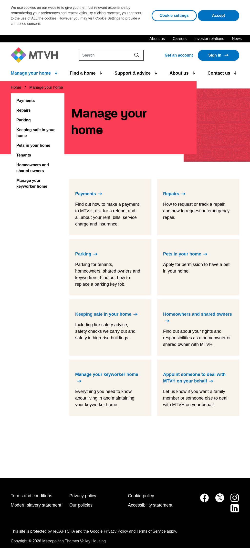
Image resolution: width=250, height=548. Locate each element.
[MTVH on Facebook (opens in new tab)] (202, 500)
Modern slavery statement (36, 505)
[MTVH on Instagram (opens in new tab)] (232, 500)
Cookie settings (174, 15)
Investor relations (209, 39)
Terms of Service (151, 531)
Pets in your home (33, 145)
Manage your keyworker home (31, 183)
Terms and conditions (31, 495)
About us (157, 39)
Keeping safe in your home (35, 133)
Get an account (179, 55)
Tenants (23, 155)
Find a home (83, 73)
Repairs (23, 110)
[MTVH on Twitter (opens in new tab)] (217, 500)
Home (16, 87)
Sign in (214, 55)
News (237, 39)
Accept (225, 15)
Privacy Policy (116, 531)
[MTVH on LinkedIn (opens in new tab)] (232, 511)
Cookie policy (141, 495)
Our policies (81, 505)
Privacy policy (82, 495)
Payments (25, 100)
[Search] (111, 55)
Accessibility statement (150, 505)
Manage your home (31, 73)
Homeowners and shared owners (32, 168)
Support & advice (133, 73)
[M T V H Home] (36, 55)
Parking (23, 120)
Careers (180, 39)
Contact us (219, 73)
